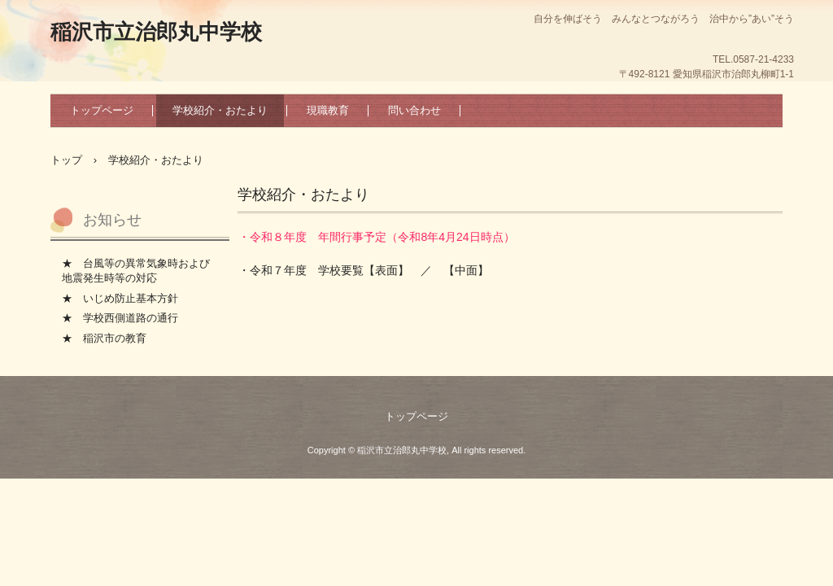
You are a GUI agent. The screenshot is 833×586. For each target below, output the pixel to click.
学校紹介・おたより (220, 110)
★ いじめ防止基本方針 (120, 298)
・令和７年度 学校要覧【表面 (318, 270)
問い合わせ (414, 110)
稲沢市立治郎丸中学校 (156, 32)
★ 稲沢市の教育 (104, 338)
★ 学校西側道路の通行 (120, 318)
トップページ (101, 110)
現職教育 (328, 110)
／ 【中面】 (455, 270)
